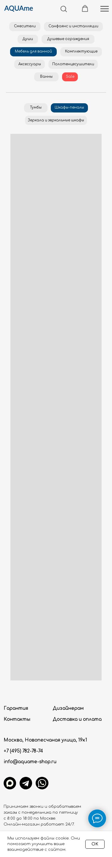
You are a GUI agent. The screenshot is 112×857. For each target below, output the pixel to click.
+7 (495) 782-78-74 (23, 751)
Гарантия (16, 708)
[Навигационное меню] (104, 9)
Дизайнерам (68, 708)
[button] (63, 8)
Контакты (17, 719)
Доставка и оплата (77, 719)
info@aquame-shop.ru (30, 761)
